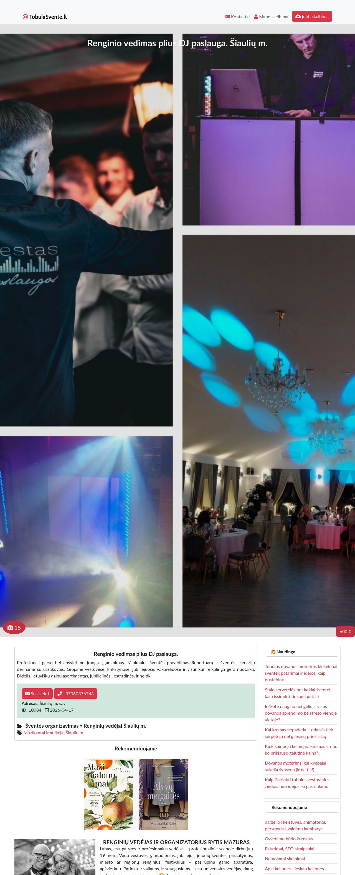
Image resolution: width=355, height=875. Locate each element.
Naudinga (286, 651)
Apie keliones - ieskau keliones (294, 868)
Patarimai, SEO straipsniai (289, 848)
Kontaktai (237, 16)
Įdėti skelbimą (312, 16)
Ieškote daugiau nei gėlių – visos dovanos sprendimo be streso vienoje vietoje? (301, 713)
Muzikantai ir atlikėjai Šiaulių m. (54, 732)
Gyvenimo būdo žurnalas (289, 838)
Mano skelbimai (271, 16)
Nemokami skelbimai (285, 858)
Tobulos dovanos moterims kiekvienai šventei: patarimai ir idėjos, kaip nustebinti (301, 673)
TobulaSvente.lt (45, 16)
